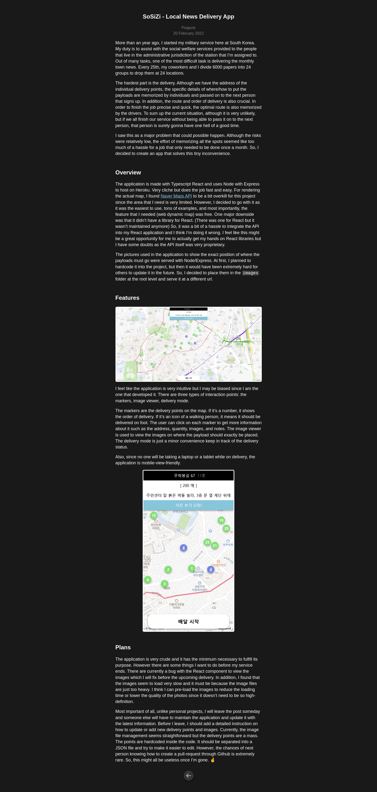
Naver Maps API (176, 196)
